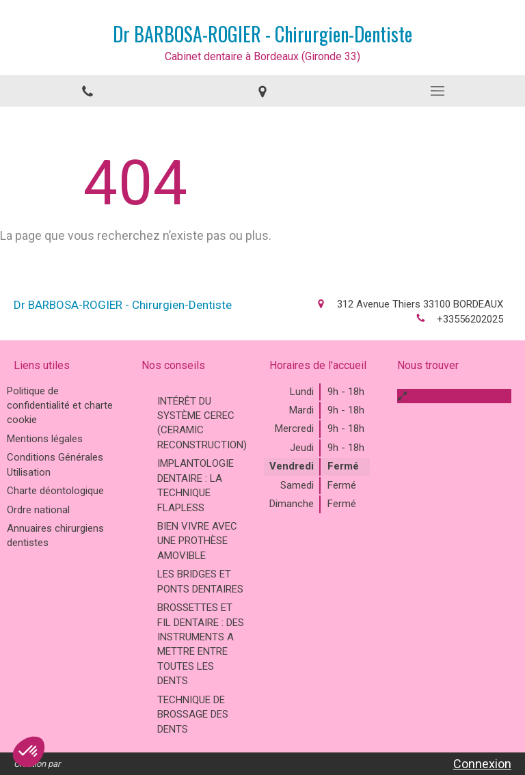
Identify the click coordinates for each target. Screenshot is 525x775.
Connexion (482, 764)
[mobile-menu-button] (437, 91)
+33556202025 (470, 319)
